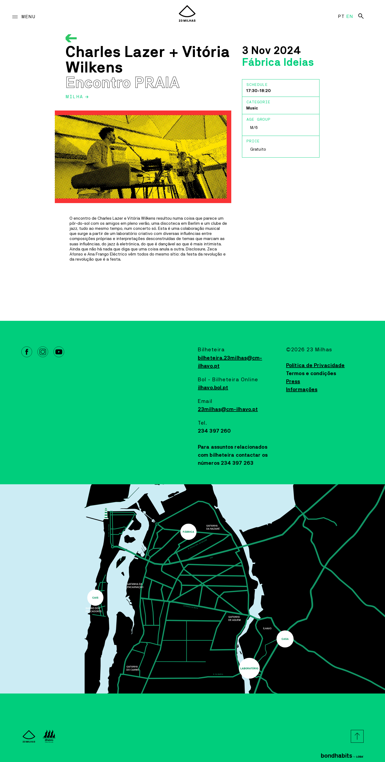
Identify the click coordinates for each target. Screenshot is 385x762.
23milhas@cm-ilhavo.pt (228, 409)
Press (293, 381)
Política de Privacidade (315, 365)
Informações (301, 389)
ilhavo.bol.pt (213, 387)
